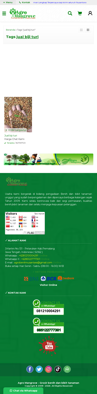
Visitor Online (48, 284)
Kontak (24, 2)
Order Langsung (16, 130)
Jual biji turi (10, 135)
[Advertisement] (48, 70)
